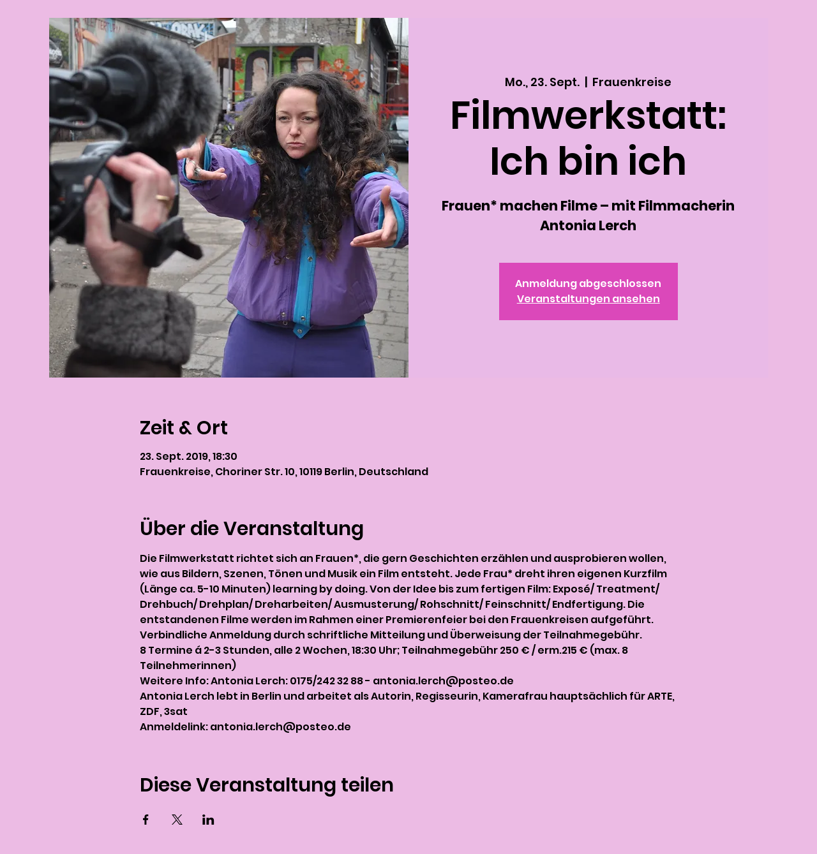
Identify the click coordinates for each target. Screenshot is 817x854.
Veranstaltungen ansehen (588, 298)
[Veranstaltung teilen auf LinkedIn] (208, 819)
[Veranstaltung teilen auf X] (177, 819)
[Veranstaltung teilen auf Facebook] (146, 819)
